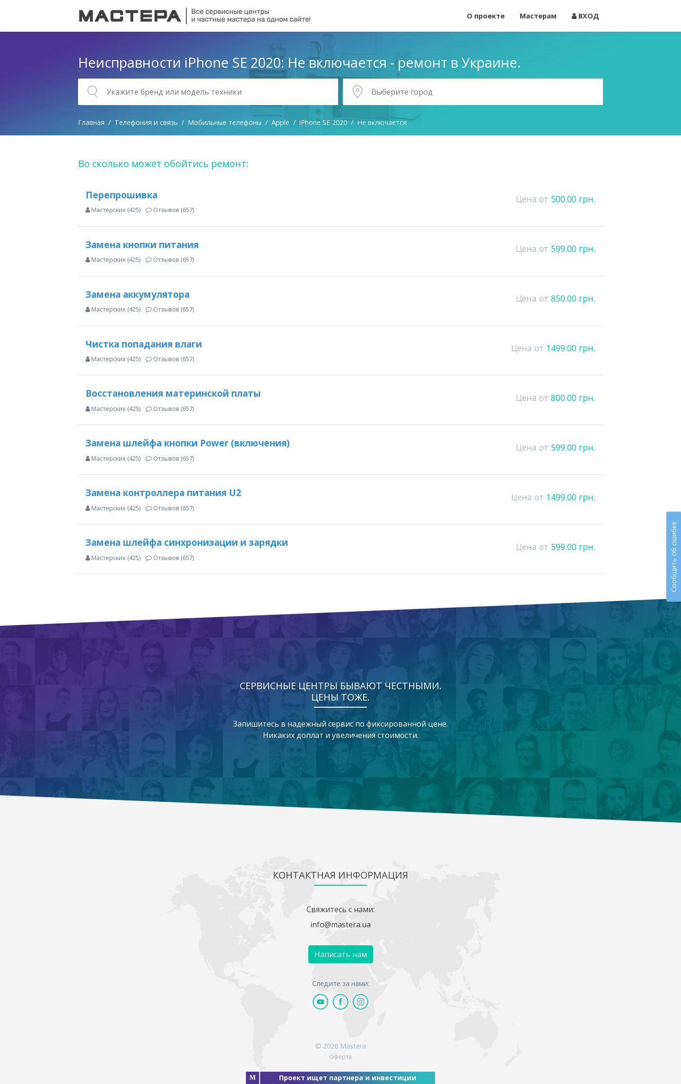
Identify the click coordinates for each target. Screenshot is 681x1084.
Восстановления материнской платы (173, 393)
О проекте (486, 15)
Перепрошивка (121, 194)
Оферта (340, 1056)
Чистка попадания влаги (144, 344)
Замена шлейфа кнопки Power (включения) (188, 442)
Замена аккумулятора (138, 294)
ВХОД (585, 15)
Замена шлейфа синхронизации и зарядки (187, 542)
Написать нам (340, 954)
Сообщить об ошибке (673, 556)
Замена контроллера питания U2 (163, 492)
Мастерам (538, 15)
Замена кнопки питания (142, 244)
